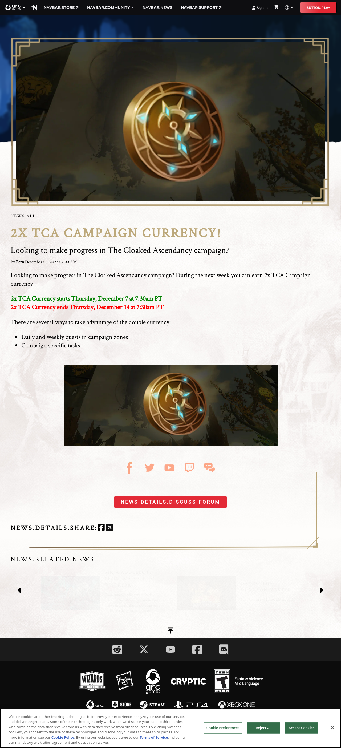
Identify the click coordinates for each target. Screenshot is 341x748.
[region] (170, 728)
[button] (15, 7)
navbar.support (201, 7)
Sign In (260, 8)
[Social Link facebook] (197, 649)
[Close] (332, 728)
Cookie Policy (62, 737)
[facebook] (101, 528)
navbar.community (110, 7)
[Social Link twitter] (144, 649)
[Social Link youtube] (170, 649)
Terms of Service (154, 737)
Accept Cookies (302, 727)
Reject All (264, 727)
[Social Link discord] (224, 649)
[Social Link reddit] (117, 649)
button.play (318, 8)
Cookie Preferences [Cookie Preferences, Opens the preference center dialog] (222, 727)
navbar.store (61, 7)
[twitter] (109, 528)
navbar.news (157, 7)
